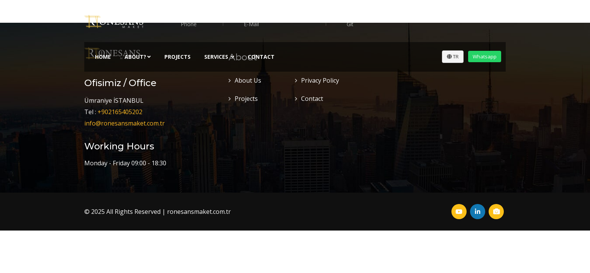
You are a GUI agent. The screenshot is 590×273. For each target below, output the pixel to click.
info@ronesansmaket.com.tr (124, 123)
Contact (261, 56)
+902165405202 (120, 112)
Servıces (219, 56)
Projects (177, 56)
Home (103, 56)
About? (138, 56)
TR (453, 56)
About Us (248, 80)
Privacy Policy (320, 80)
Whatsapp (485, 56)
